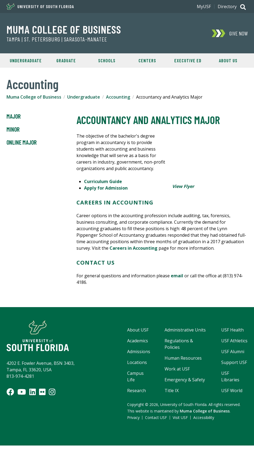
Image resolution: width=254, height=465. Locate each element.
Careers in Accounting (133, 248)
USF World (231, 391)
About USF (138, 330)
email (177, 276)
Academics (137, 341)
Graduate (66, 60)
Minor (13, 129)
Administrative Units (185, 330)
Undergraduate (26, 60)
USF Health (232, 330)
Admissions (138, 352)
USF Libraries (230, 376)
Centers (147, 60)
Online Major (22, 142)
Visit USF (180, 417)
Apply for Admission (106, 188)
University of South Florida (40, 6)
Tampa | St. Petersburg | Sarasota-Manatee (57, 39)
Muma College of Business (64, 29)
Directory (227, 6)
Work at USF (177, 369)
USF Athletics (234, 341)
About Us (228, 60)
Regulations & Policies (179, 344)
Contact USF (156, 417)
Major (14, 116)
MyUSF (204, 6)
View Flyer (183, 186)
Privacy (133, 417)
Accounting (118, 97)
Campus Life (135, 376)
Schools (106, 60)
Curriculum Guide (103, 181)
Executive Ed (187, 60)
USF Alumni (232, 352)
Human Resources (183, 358)
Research (136, 391)
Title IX (172, 391)
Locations (137, 362)
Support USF (234, 362)
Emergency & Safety (185, 380)
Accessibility (203, 417)
